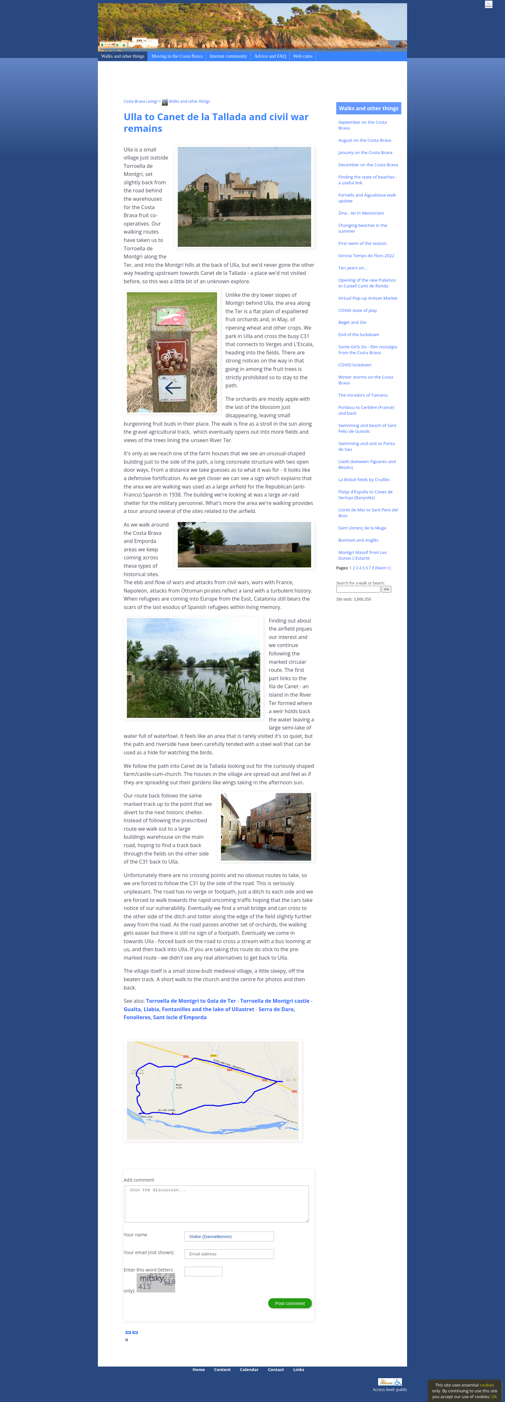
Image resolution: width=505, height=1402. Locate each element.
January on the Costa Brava (365, 152)
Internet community (228, 56)
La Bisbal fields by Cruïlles (364, 479)
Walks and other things (122, 56)
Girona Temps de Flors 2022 (366, 255)
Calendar (249, 1369)
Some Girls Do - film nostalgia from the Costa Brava (367, 349)
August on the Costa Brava (364, 140)
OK (494, 1396)
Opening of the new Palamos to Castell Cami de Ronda (367, 283)
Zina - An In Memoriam (361, 213)
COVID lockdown (355, 365)
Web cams (302, 56)
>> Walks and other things (183, 101)
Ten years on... (352, 268)
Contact (276, 1369)
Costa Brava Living (140, 101)
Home (199, 1369)
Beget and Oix (352, 322)
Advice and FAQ (270, 56)
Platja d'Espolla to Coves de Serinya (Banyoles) (365, 494)
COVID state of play (357, 310)
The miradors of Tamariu (363, 395)
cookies (487, 1385)
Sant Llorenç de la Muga (362, 528)
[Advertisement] (241, 80)
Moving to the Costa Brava (177, 56)
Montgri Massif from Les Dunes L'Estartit (362, 555)
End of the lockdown (358, 334)
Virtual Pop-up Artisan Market (368, 298)
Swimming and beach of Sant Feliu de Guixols (367, 428)
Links (298, 1369)
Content (222, 1369)
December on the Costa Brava (368, 165)
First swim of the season (362, 243)
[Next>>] (383, 568)
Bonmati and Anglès (358, 540)
